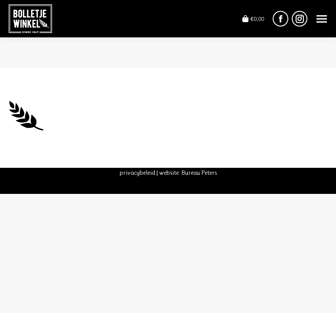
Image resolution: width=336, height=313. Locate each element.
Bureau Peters (199, 172)
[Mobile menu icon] (321, 18)
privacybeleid (137, 172)
